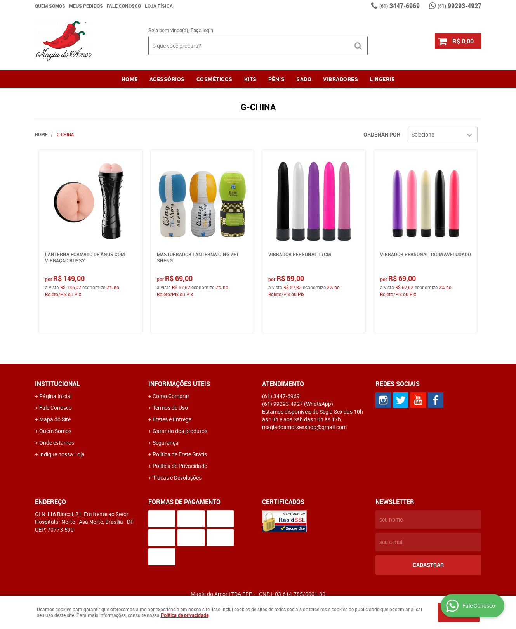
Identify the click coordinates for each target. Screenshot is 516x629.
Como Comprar (171, 396)
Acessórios (167, 79)
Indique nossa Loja (62, 454)
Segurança (166, 442)
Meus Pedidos (86, 6)
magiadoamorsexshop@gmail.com (304, 427)
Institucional (57, 383)
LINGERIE (382, 79)
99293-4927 (459, 6)
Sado (303, 79)
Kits (250, 79)
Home (130, 79)
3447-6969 (399, 6)
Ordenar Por (381, 134)
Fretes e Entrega (172, 419)
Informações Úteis (179, 383)
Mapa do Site (55, 419)
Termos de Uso (170, 407)
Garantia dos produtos (180, 431)
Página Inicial (55, 396)
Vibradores (340, 79)
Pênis (276, 79)
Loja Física (159, 6)
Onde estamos (56, 442)
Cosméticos (214, 79)
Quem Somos (50, 6)
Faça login (202, 30)
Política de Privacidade (180, 466)
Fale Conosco (124, 6)
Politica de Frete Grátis (180, 454)
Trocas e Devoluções (177, 477)
